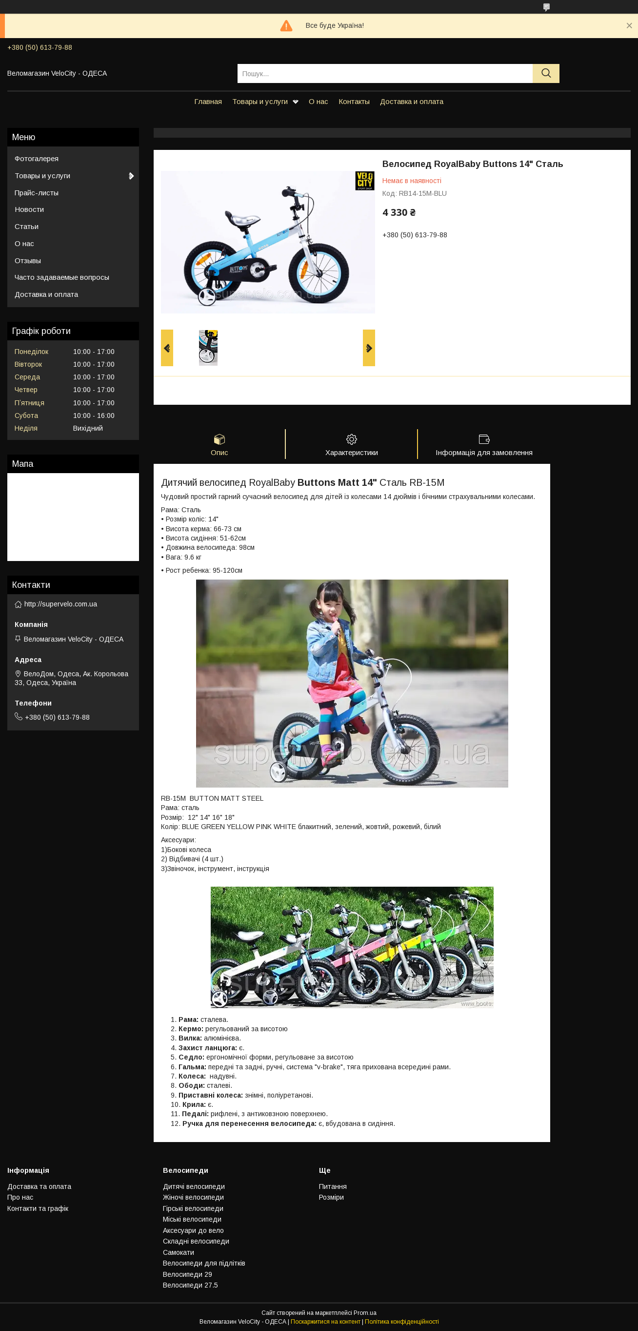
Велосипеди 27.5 (190, 1285)
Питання (333, 1186)
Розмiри (331, 1197)
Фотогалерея (37, 158)
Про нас (20, 1197)
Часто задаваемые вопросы (62, 277)
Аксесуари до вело (193, 1230)
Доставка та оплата (39, 1186)
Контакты (354, 101)
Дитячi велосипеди (194, 1186)
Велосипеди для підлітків (204, 1263)
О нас (318, 101)
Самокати (178, 1252)
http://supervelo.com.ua (60, 604)
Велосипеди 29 (187, 1274)
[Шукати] (546, 73)
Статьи (27, 226)
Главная (208, 101)
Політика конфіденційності (402, 1321)
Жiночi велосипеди (193, 1197)
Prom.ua (365, 1313)
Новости (29, 209)
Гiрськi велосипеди (193, 1208)
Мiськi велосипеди (192, 1219)
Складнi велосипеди (196, 1241)
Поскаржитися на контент (325, 1321)
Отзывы (28, 260)
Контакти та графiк (37, 1208)
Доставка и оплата (411, 101)
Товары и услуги (260, 101)
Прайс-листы (37, 192)
